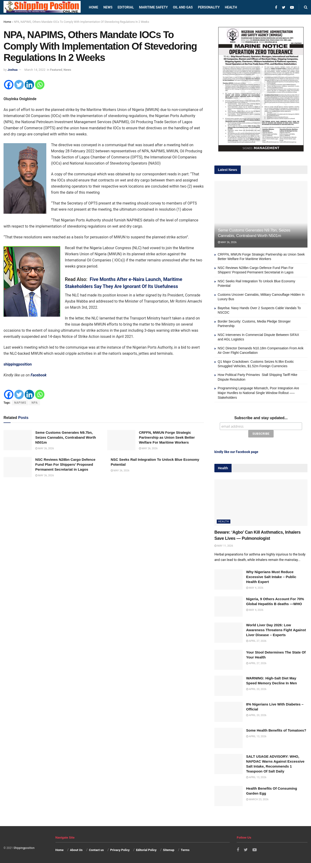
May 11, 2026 (223, 545)
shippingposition (18, 364)
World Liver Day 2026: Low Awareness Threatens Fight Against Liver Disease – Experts (276, 630)
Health (231, 7)
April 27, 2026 (256, 640)
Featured (56, 69)
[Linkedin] (29, 84)
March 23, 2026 (257, 799)
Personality (209, 7)
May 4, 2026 (254, 587)
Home (93, 7)
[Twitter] (19, 84)
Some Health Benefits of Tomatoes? (276, 730)
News (108, 7)
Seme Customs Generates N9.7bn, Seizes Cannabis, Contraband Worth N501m (65, 437)
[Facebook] (8, 84)
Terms (185, 850)
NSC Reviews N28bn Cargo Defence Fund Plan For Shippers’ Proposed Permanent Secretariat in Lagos (65, 464)
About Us (76, 850)
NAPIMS (20, 402)
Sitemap (168, 850)
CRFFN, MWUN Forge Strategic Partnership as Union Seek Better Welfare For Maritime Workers (167, 437)
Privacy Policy (120, 850)
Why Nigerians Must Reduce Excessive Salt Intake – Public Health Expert (271, 577)
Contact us (96, 850)
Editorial (126, 7)
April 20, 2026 (256, 689)
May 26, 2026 (44, 448)
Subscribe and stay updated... (261, 418)
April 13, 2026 (256, 736)
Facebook (39, 375)
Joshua (13, 69)
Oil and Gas (183, 7)
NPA (34, 402)
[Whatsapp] (39, 84)
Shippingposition (23, 848)
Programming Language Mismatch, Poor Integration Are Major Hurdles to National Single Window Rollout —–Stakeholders (258, 392)
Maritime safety (153, 7)
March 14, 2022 (35, 69)
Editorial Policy (146, 850)
